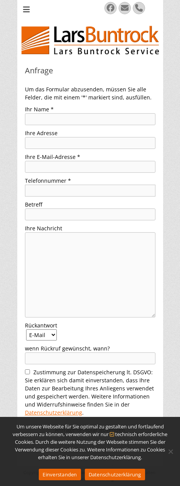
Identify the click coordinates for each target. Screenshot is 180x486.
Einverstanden (60, 474)
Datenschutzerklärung (53, 412)
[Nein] (170, 451)
